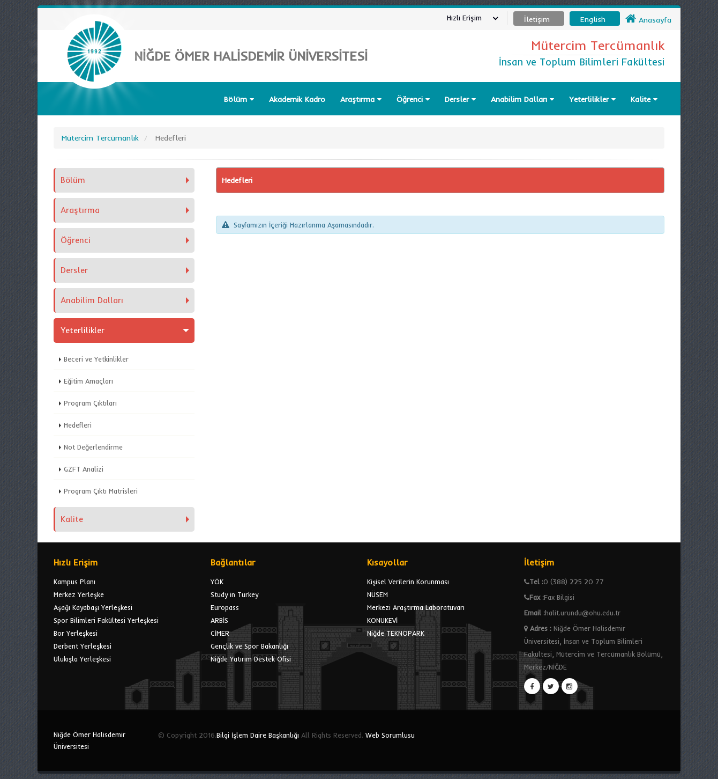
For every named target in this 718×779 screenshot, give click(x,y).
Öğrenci (413, 99)
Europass (225, 607)
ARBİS (219, 620)
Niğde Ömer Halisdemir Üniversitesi (89, 740)
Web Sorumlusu (390, 735)
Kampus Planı (74, 581)
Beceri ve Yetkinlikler (96, 359)
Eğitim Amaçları (88, 381)
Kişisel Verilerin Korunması (408, 581)
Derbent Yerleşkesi (82, 646)
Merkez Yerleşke (79, 594)
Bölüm (239, 99)
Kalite (644, 99)
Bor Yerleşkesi (76, 633)
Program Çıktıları (90, 403)
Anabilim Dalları (522, 99)
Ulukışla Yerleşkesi (82, 659)
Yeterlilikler (592, 99)
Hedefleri (78, 425)
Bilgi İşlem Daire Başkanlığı (257, 735)
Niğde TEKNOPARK (395, 633)
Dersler (460, 99)
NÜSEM (377, 594)
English (592, 19)
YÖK (217, 581)
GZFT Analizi (83, 469)
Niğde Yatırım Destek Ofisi (251, 659)
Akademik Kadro (297, 99)
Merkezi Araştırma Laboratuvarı (416, 607)
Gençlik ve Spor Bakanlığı (249, 646)
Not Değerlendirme (93, 447)
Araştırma (361, 99)
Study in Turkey (234, 594)
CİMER (220, 633)
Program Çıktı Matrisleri (101, 491)
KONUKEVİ (382, 620)
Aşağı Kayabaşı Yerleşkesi (93, 607)
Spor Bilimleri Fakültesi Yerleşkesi (106, 620)
